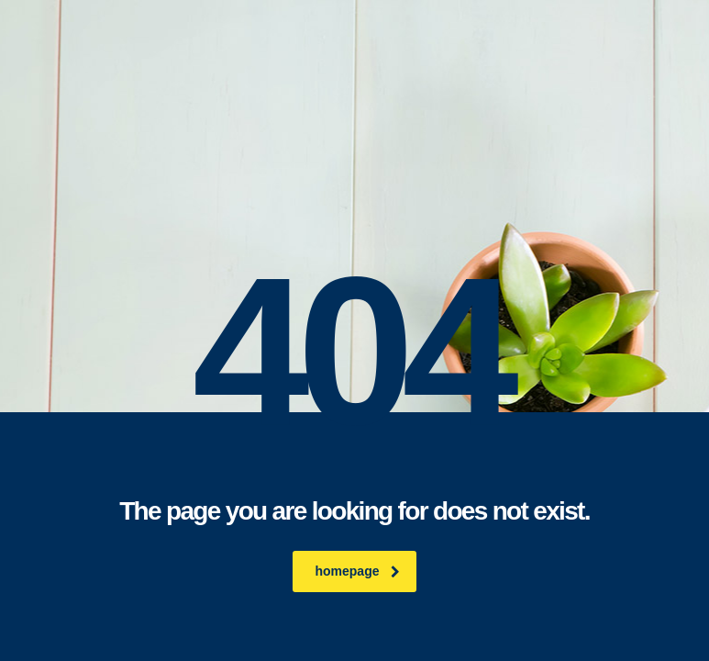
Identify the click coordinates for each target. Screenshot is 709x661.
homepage (357, 571)
